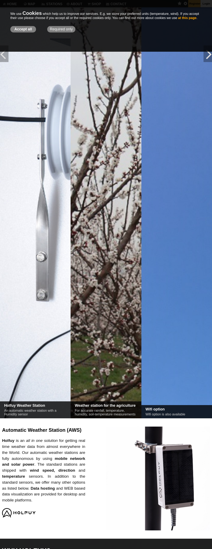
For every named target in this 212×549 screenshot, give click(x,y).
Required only (61, 29)
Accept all (23, 29)
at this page (187, 18)
